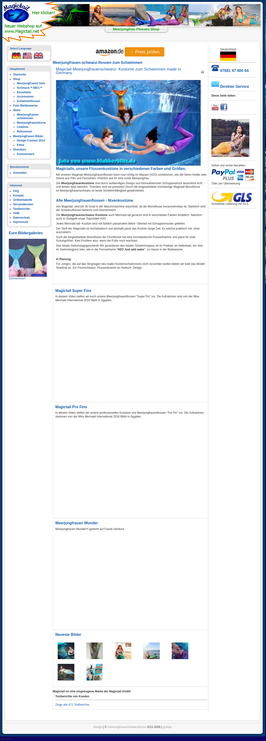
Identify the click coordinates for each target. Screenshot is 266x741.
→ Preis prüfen (144, 51)
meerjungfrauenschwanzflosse (127, 727)
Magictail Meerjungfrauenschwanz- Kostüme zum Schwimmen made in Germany (118, 71)
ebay (169, 727)
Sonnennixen (17, 278)
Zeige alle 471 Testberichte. (72, 704)
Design (97, 727)
